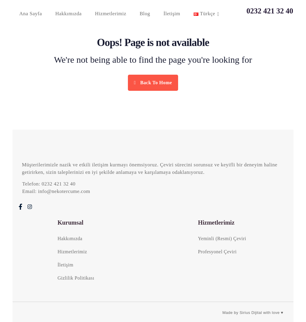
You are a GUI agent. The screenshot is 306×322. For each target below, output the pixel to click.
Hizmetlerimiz (110, 13)
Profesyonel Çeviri (217, 251)
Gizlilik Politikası (75, 277)
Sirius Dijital (251, 312)
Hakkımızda (68, 13)
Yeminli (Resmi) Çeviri (222, 238)
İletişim (171, 13)
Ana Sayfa (30, 13)
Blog (145, 13)
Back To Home (153, 82)
